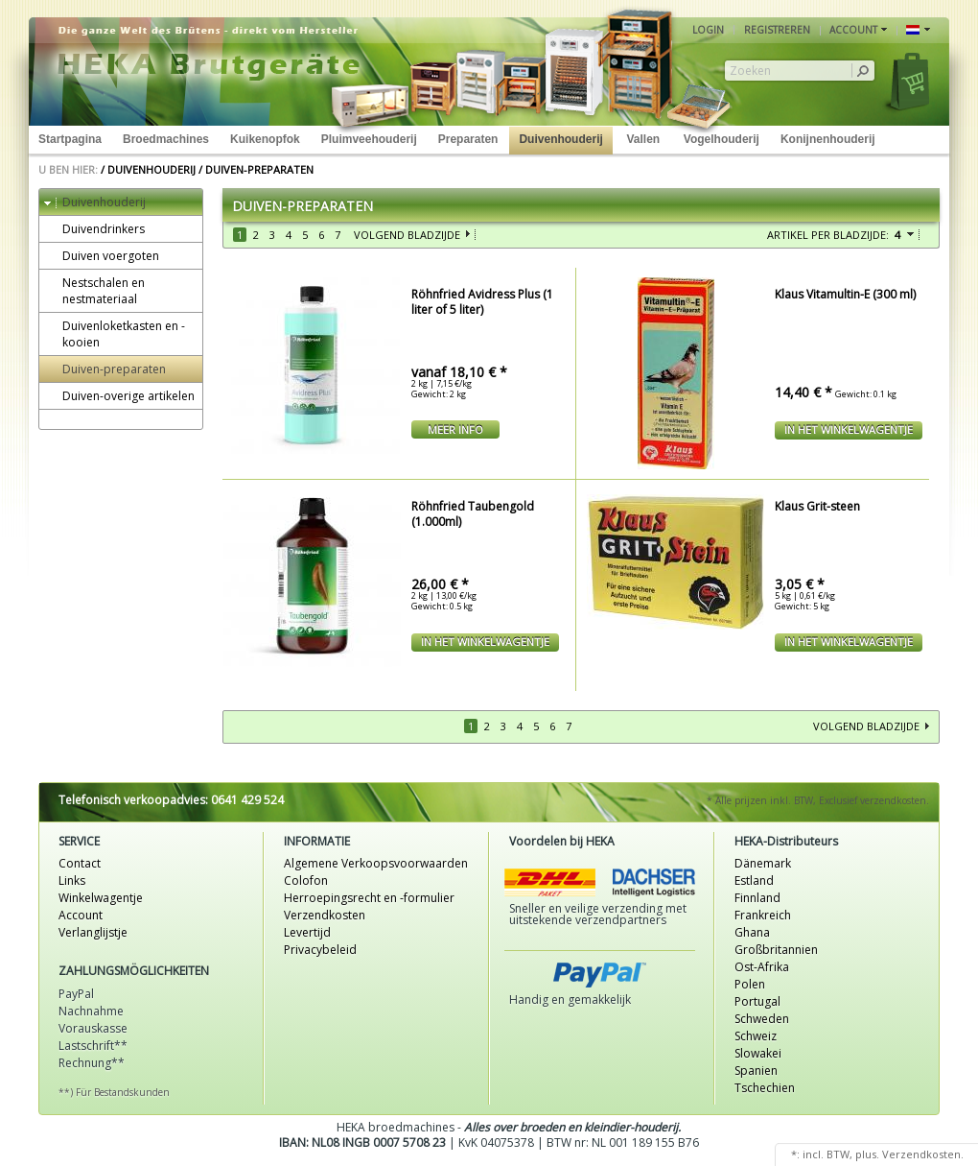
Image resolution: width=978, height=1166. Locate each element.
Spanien (756, 1070)
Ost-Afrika (761, 967)
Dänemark (762, 863)
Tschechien (764, 1088)
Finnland (757, 898)
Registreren (777, 29)
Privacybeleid (320, 949)
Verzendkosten (324, 915)
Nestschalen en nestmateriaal (94, 290)
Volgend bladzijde (407, 234)
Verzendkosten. (923, 1154)
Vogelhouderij (721, 139)
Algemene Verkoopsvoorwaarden (376, 863)
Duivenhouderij (560, 139)
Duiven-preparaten (259, 169)
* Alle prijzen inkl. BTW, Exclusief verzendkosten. (818, 800)
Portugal (757, 1001)
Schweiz (755, 1036)
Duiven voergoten (101, 256)
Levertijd (307, 932)
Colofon (306, 880)
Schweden (761, 1019)
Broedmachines (166, 139)
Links (71, 880)
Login (708, 29)
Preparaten (468, 139)
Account (80, 915)
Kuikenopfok (265, 139)
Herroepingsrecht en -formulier (369, 898)
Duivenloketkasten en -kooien (114, 334)
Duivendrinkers (94, 229)
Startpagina (70, 139)
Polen (749, 984)
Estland (754, 880)
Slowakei (757, 1053)
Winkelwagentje (100, 898)
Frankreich (762, 915)
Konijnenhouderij (827, 139)
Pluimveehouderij (369, 139)
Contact (79, 863)
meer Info (455, 429)
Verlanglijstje (93, 932)
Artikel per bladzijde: (828, 234)
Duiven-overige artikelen (119, 396)
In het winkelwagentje (848, 429)
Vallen (643, 139)
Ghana (752, 932)
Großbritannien (776, 949)
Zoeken (750, 71)
